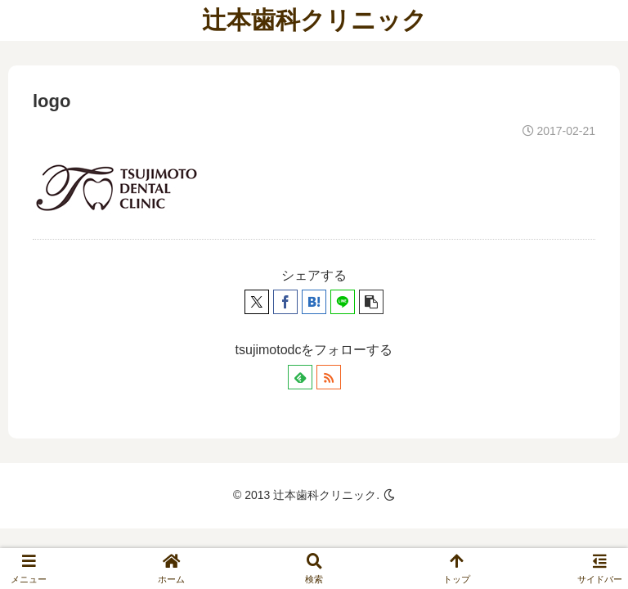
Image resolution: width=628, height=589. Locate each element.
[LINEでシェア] (342, 302)
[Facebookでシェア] (285, 302)
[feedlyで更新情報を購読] (300, 377)
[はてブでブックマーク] (314, 302)
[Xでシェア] (256, 302)
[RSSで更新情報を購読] (328, 377)
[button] (371, 302)
